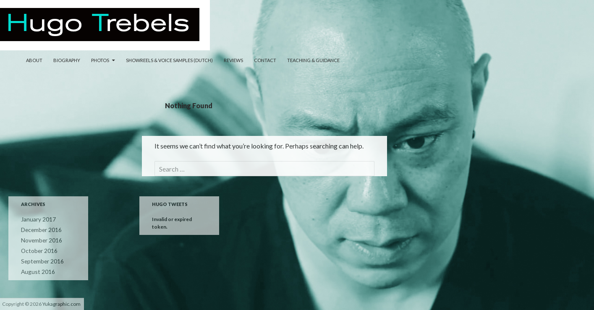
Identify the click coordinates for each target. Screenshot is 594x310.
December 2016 (39, 229)
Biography (66, 60)
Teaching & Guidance (313, 60)
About (34, 60)
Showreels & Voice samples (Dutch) (169, 60)
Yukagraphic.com (61, 304)
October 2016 (36, 249)
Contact (265, 60)
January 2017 (36, 219)
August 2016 (35, 269)
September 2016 (39, 259)
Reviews (233, 60)
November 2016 (39, 239)
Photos (100, 60)
